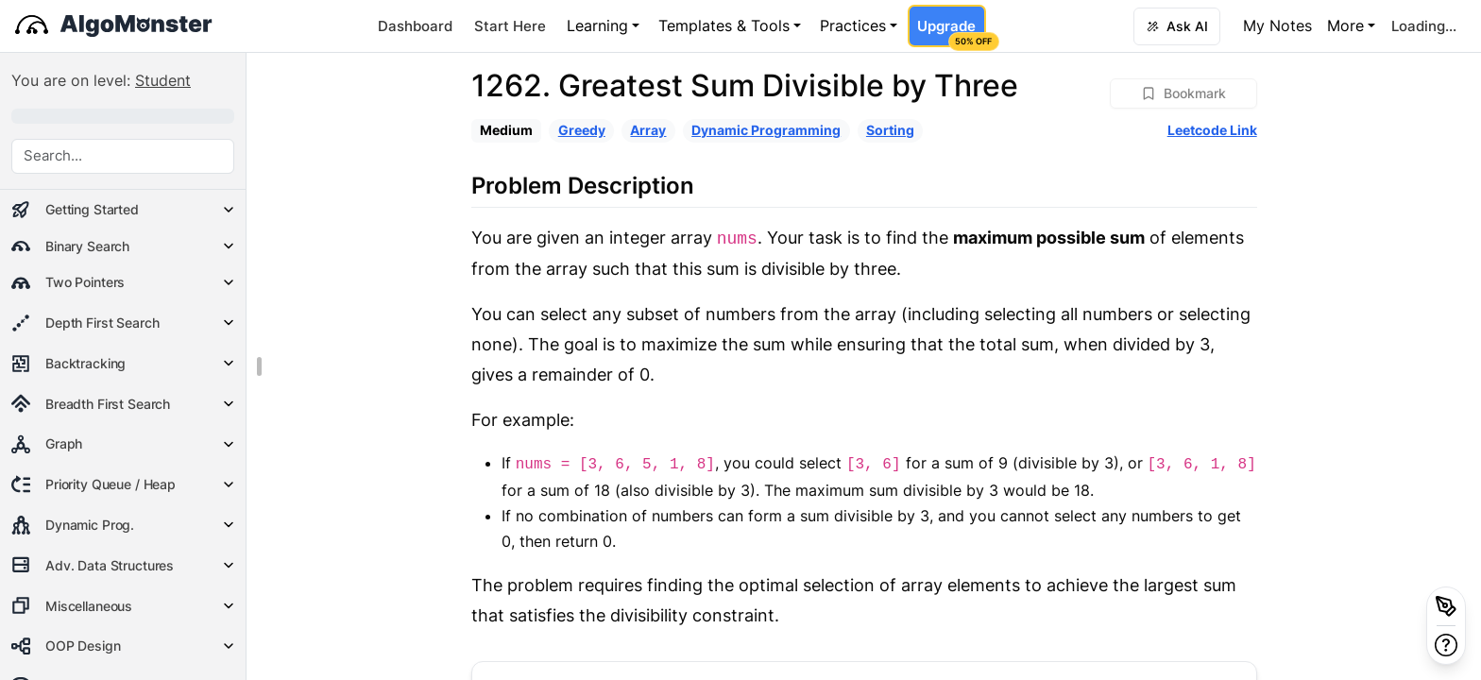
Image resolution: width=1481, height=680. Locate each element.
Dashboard (415, 26)
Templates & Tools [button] (724, 25)
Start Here (510, 26)
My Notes (1277, 25)
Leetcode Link (1212, 130)
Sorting (890, 130)
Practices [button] (853, 25)
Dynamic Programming (766, 130)
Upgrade (951, 32)
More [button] (1345, 25)
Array (648, 130)
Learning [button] (597, 25)
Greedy (581, 130)
